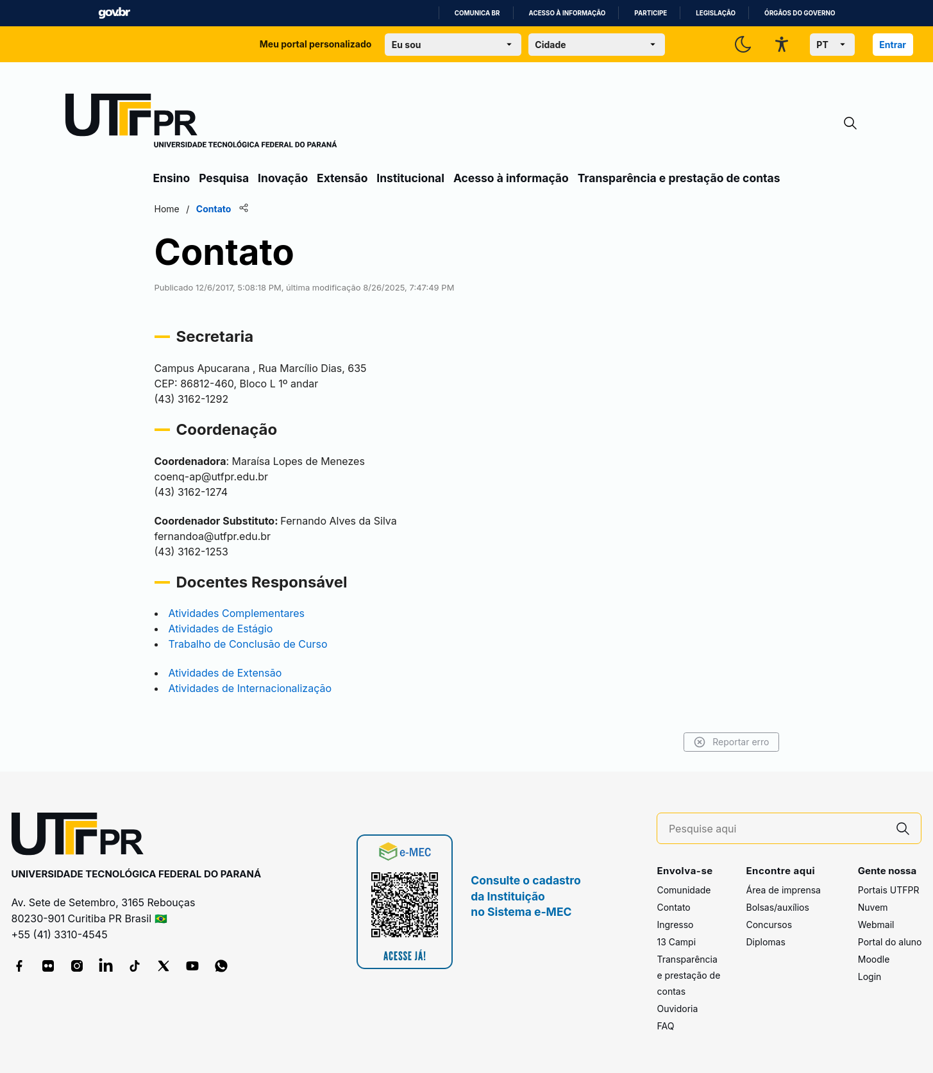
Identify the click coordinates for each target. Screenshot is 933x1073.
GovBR (114, 13)
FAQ (665, 1025)
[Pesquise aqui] (777, 829)
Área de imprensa (783, 889)
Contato (673, 907)
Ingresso (675, 924)
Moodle (874, 959)
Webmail (876, 924)
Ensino (171, 178)
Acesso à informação (567, 13)
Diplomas (765, 941)
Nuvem (873, 907)
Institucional (410, 178)
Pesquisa (224, 178)
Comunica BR (477, 13)
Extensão (342, 178)
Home (167, 208)
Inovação (283, 178)
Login (870, 976)
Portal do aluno (890, 941)
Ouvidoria (677, 1008)
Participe (650, 13)
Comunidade (683, 889)
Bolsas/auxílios (777, 907)
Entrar (892, 44)
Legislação (715, 13)
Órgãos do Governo (799, 13)
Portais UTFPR (889, 889)
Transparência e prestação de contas (679, 178)
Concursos (769, 924)
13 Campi (676, 941)
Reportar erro (731, 742)
